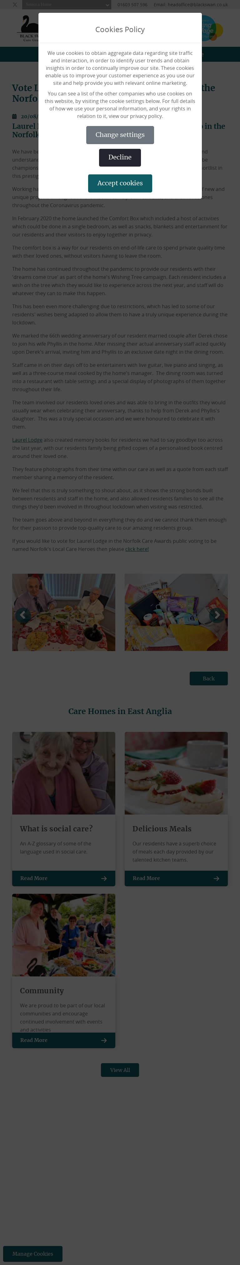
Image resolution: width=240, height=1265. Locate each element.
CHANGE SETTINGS (120, 135)
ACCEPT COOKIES (120, 183)
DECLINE (120, 157)
